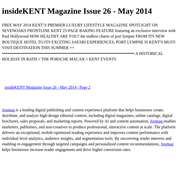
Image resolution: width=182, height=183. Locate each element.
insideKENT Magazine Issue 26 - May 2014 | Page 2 (47, 87)
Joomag (9, 110)
